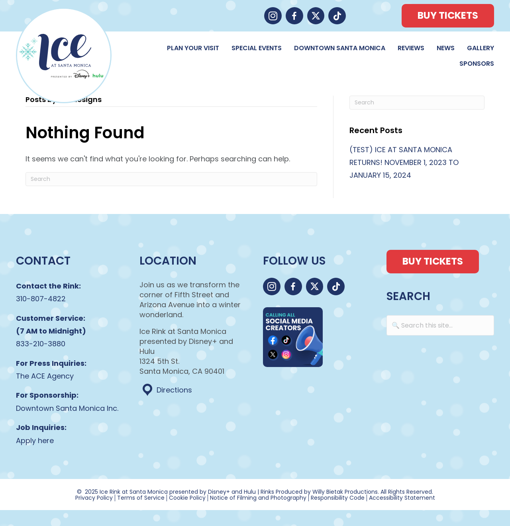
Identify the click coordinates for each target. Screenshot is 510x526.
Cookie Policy (187, 498)
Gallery (480, 48)
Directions (174, 390)
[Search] (171, 179)
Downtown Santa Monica (339, 48)
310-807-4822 (41, 299)
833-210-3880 (40, 344)
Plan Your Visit (193, 48)
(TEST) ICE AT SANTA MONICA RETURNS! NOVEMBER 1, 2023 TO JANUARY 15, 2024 (404, 163)
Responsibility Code (338, 498)
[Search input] (440, 325)
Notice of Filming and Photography (258, 498)
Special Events (256, 48)
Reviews (411, 48)
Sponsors (476, 63)
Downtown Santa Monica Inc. (67, 408)
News (446, 48)
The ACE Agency (45, 376)
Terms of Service (141, 498)
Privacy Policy (94, 498)
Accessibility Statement (402, 498)
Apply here (35, 441)
